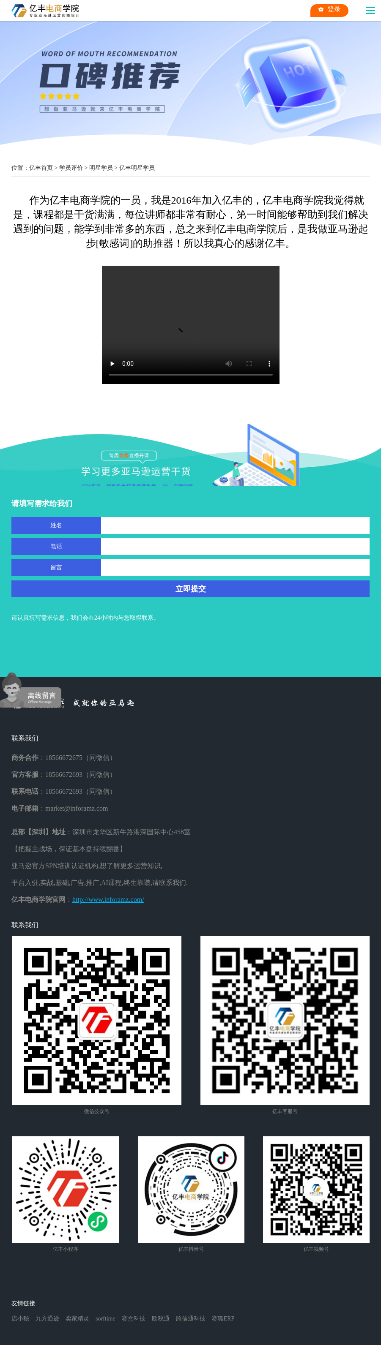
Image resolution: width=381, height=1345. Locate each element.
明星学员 (101, 168)
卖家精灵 (77, 1318)
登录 (329, 9)
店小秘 (20, 1318)
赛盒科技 (133, 1318)
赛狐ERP (223, 1318)
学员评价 (71, 168)
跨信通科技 (191, 1318)
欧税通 (161, 1318)
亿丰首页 (41, 168)
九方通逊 (47, 1318)
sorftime (105, 1318)
